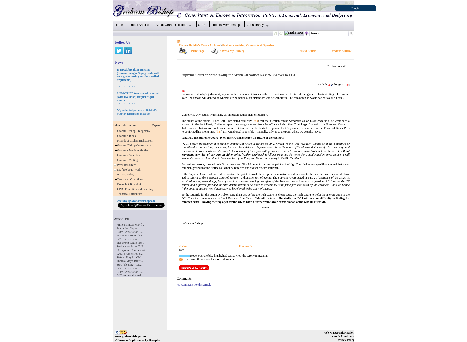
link (255, 120)
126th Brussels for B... (130, 253)
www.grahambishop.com (130, 336)
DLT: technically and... (130, 275)
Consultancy (255, 25)
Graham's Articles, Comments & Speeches (248, 45)
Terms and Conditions (130, 179)
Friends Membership (225, 25)
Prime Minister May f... (130, 224)
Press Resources (127, 165)
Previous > (245, 246)
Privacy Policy (126, 174)
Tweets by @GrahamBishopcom (135, 201)
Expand (156, 125)
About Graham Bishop (171, 25)
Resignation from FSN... (131, 246)
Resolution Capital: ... (129, 228)
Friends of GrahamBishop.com (135, 140)
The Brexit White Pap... (130, 242)
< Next (183, 246)
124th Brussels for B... (130, 272)
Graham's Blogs (127, 135)
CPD (201, 25)
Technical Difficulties (130, 194)
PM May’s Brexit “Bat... (131, 235)
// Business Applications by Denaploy (138, 340)
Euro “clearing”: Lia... (129, 264)
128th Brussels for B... (130, 232)
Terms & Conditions (341, 336)
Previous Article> (341, 51)
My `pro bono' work (129, 169)
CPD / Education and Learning (136, 189)
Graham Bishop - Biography (134, 131)
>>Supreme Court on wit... (132, 250)
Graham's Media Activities (133, 150)
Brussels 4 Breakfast (130, 184)
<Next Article (307, 51)
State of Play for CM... (130, 257)
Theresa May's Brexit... (130, 261)
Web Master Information (338, 332)
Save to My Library (232, 51)
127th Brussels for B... (130, 239)
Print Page (197, 51)
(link (218, 131)
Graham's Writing (128, 160)
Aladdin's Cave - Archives (204, 45)
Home (119, 25)
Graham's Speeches (129, 155)
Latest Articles (139, 25)
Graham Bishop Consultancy (134, 145)
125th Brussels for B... (130, 268)
